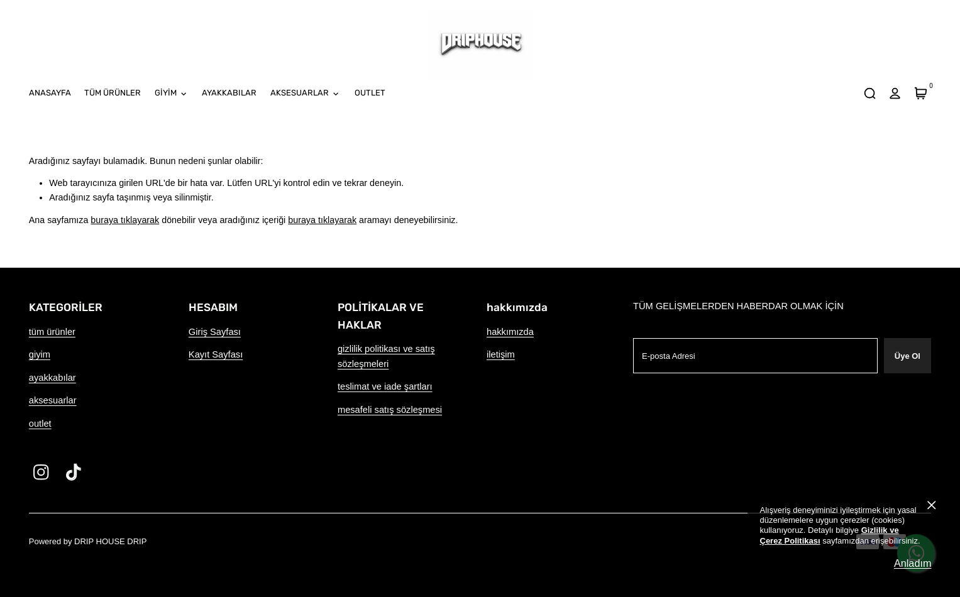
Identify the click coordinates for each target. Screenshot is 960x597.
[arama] (869, 93)
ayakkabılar (52, 378)
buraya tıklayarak (125, 220)
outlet (40, 424)
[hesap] (895, 93)
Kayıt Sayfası (216, 354)
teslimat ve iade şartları (385, 386)
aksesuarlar (53, 400)
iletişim (501, 354)
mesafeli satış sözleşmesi (390, 410)
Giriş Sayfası (215, 332)
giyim (39, 354)
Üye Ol (907, 356)
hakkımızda (510, 332)
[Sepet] (920, 93)
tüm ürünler (52, 332)
